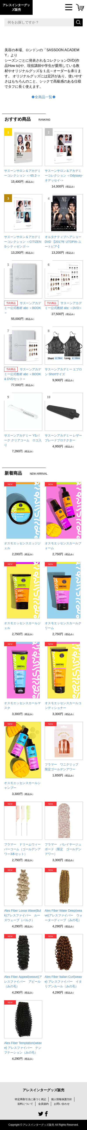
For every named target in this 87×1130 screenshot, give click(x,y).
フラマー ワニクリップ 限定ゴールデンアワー (63, 767)
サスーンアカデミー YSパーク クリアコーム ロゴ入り (23, 440)
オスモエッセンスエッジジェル (22, 545)
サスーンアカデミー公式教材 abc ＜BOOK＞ (22, 307)
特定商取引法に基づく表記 (30, 1099)
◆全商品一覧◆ (43, 97)
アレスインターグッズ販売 (16, 7)
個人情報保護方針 (61, 1099)
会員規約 (43, 1103)
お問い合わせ (62, 1103)
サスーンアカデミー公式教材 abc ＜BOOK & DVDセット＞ (22, 374)
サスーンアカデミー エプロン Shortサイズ (63, 372)
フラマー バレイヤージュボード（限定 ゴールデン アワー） (64, 849)
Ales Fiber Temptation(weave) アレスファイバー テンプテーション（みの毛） (23, 1047)
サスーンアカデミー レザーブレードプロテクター (63, 438)
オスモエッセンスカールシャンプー (22, 785)
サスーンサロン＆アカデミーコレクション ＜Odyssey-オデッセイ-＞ (64, 175)
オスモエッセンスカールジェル (22, 625)
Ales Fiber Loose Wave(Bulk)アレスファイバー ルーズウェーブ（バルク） (22, 915)
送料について (25, 1103)
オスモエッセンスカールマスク (22, 705)
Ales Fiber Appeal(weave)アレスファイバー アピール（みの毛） (23, 981)
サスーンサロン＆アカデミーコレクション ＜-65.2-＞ (22, 173)
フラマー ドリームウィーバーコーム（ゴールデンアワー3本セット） (22, 849)
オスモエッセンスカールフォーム (63, 545)
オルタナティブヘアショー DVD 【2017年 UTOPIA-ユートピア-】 (63, 241)
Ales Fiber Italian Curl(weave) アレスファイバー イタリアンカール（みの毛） (63, 981)
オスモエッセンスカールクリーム (63, 625)
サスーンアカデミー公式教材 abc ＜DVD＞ (63, 305)
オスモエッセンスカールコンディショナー (63, 705)
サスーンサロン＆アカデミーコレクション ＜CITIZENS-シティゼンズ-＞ (22, 241)
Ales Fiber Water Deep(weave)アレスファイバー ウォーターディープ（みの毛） (63, 915)
